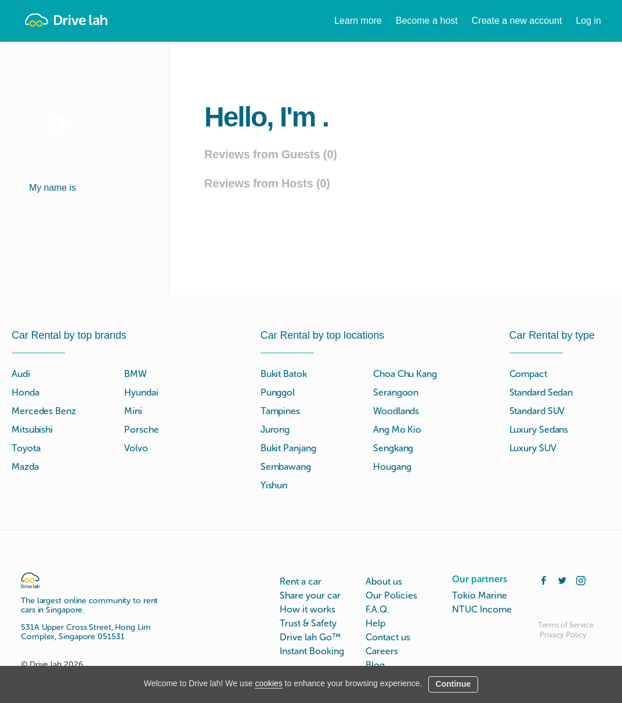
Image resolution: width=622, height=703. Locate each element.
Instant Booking (312, 651)
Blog (375, 665)
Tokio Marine (479, 595)
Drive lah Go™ (310, 637)
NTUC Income (482, 609)
